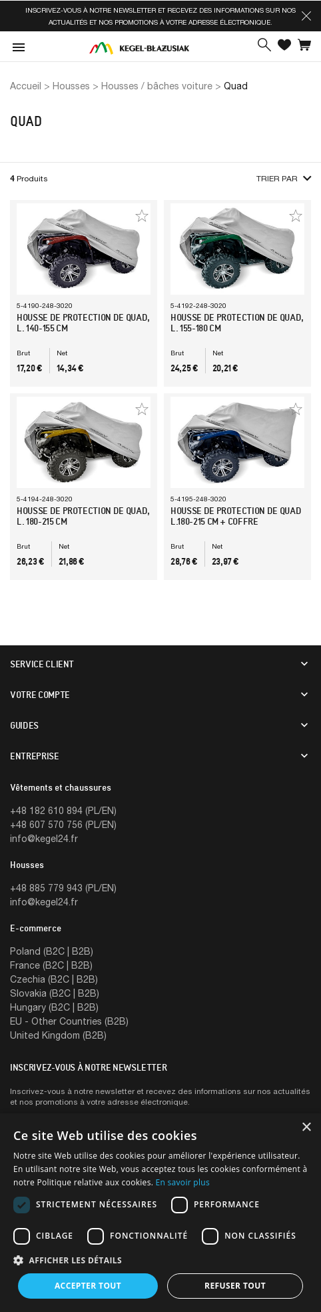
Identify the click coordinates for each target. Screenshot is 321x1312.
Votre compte (40, 694)
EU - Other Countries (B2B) (69, 1021)
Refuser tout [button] (235, 1285)
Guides (24, 725)
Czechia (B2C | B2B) (54, 979)
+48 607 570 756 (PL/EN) (63, 824)
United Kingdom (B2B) (58, 1035)
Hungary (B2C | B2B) (54, 1007)
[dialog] (160, 1212)
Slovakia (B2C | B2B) (54, 993)
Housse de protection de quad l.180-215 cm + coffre (235, 516)
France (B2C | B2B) (51, 965)
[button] (306, 16)
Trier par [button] (283, 178)
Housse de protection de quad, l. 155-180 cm (237, 322)
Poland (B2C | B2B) (51, 951)
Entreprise (34, 756)
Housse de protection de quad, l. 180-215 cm (83, 516)
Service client (42, 664)
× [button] (306, 1128)
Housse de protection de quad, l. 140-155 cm (83, 322)
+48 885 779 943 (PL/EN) (63, 887)
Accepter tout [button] (88, 1285)
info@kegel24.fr (44, 838)
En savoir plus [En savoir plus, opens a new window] (183, 1182)
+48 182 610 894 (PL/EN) (63, 810)
